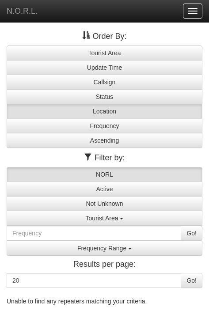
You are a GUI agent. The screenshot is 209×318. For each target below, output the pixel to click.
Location (104, 111)
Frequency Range (104, 248)
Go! (191, 233)
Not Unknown (104, 203)
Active (104, 189)
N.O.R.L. (22, 11)
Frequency (104, 125)
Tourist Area (104, 53)
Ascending (104, 140)
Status (105, 96)
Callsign (105, 82)
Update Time (104, 67)
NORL (104, 174)
